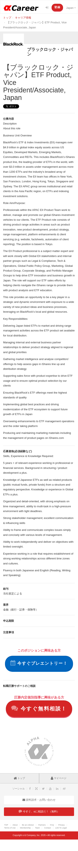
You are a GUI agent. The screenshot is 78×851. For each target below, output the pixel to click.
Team (37, 828)
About (14, 825)
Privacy (61, 825)
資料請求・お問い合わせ (39, 799)
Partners (42, 825)
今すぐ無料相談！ (39, 708)
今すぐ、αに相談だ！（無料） (39, 811)
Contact (47, 828)
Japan (71, 7)
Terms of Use (10, 828)
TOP (6, 825)
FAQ (52, 825)
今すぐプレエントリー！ (39, 663)
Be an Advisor (28, 825)
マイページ (58, 778)
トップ (19, 778)
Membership (25, 828)
